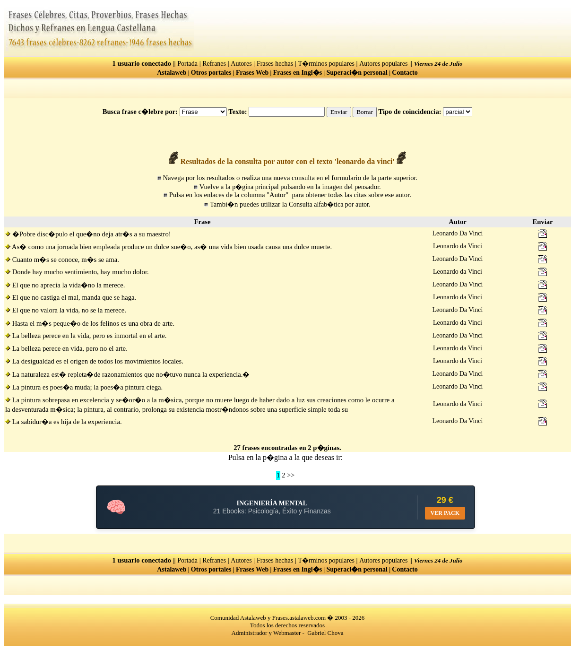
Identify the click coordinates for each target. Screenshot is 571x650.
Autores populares (383, 63)
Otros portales (211, 72)
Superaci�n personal (357, 72)
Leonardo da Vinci (457, 246)
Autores (241, 63)
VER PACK (445, 513)
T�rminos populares (326, 63)
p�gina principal (255, 187)
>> (290, 475)
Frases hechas (275, 63)
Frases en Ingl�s (297, 72)
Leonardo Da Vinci (458, 233)
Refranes (214, 63)
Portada (187, 63)
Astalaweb (171, 72)
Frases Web (252, 72)
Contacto (404, 72)
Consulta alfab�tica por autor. (330, 204)
